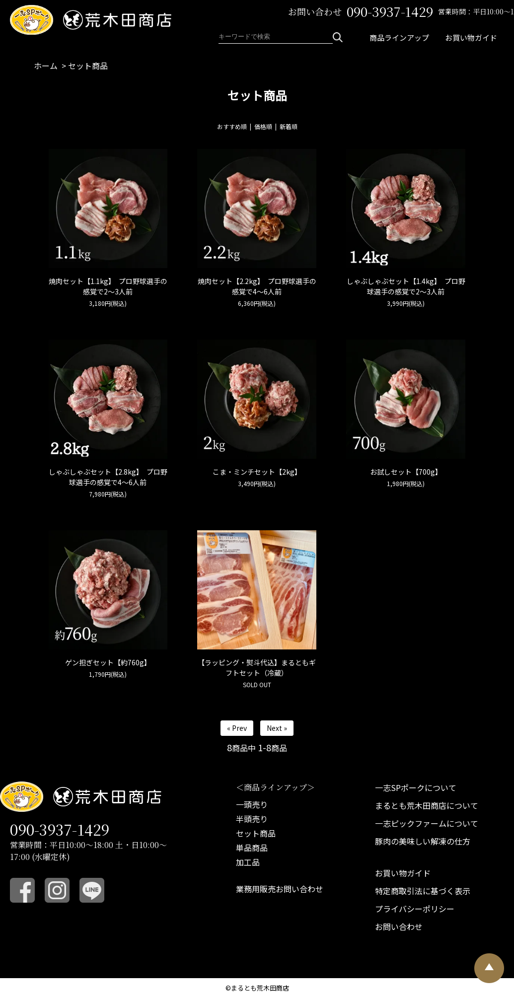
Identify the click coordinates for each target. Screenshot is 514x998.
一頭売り (252, 804)
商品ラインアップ (399, 37)
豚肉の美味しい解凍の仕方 (422, 841)
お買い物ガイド (471, 37)
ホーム (46, 65)
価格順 (263, 126)
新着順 (288, 126)
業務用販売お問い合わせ (279, 889)
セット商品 (88, 65)
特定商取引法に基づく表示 (422, 891)
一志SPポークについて (415, 787)
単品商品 (252, 848)
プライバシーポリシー (414, 909)
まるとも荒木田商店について (426, 805)
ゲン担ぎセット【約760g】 (108, 662)
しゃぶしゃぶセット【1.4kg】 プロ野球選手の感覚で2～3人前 (406, 286)
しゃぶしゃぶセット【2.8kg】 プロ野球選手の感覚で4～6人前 (108, 477)
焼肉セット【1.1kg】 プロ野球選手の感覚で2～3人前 (108, 286)
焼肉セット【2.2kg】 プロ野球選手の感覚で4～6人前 (257, 286)
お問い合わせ (399, 926)
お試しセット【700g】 (406, 472)
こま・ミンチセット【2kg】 (257, 472)
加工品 (248, 862)
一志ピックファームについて (426, 823)
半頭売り (252, 819)
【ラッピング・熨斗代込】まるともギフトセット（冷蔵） (257, 667)
